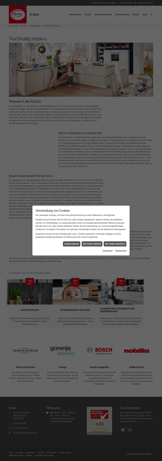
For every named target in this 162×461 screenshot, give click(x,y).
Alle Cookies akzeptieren (115, 244)
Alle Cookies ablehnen (92, 244)
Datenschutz (120, 250)
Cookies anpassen (71, 244)
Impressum (108, 250)
